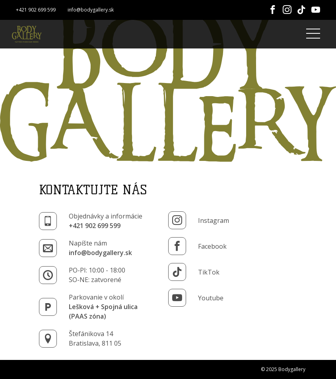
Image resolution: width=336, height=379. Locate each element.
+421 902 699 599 (36, 9)
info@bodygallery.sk (91, 9)
